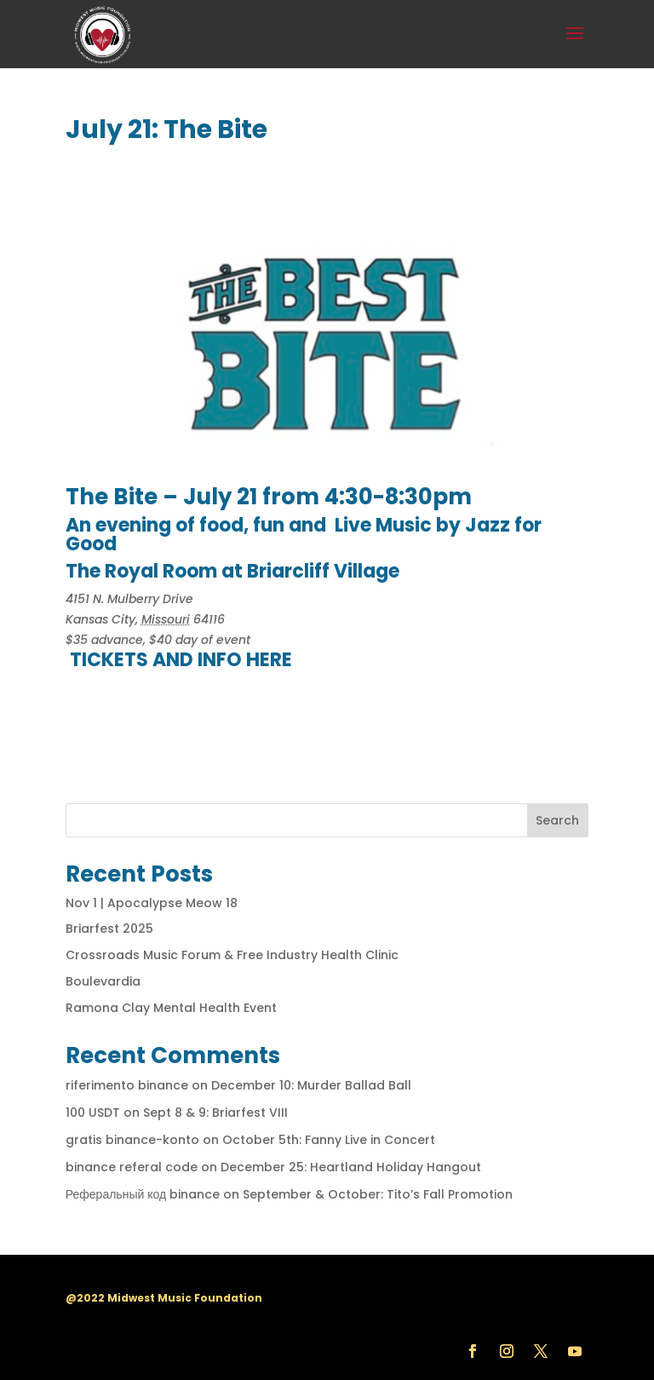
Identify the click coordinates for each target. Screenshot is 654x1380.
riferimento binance (127, 1085)
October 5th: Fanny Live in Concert (328, 1139)
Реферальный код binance (143, 1194)
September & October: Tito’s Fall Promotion (378, 1194)
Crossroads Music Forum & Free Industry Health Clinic (232, 954)
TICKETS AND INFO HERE (181, 660)
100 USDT (93, 1112)
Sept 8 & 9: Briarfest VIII (215, 1112)
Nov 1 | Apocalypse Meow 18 (152, 902)
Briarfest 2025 (109, 928)
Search (557, 820)
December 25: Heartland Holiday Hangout (351, 1167)
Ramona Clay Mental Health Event (171, 1007)
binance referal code (132, 1167)
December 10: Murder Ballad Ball (311, 1085)
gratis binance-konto (132, 1139)
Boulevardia (103, 981)
